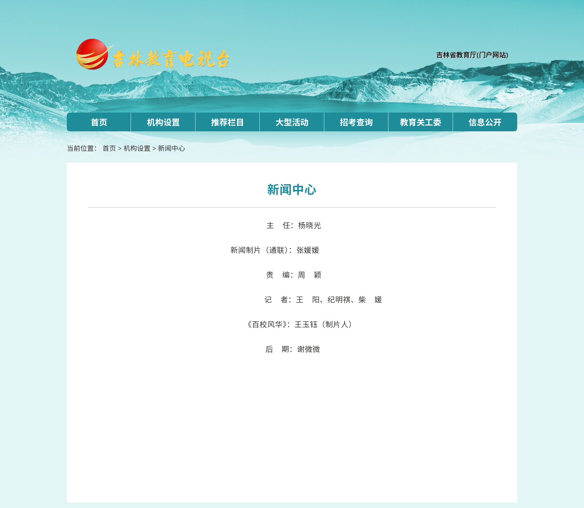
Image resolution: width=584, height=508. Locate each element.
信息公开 (484, 122)
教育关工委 (420, 122)
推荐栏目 (227, 122)
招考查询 (356, 122)
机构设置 (163, 122)
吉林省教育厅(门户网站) (472, 54)
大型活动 (292, 122)
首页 (99, 122)
